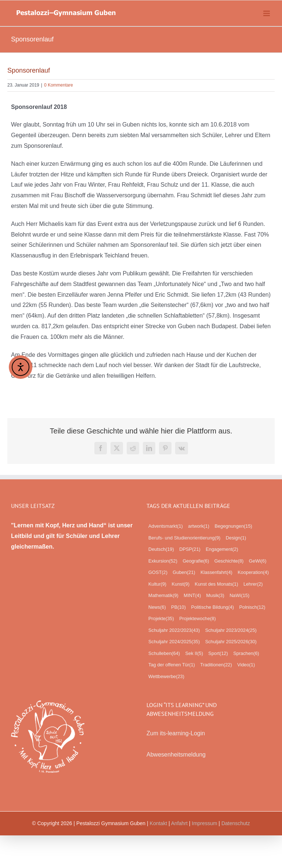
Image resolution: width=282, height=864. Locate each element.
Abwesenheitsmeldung (176, 754)
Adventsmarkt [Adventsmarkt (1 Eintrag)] (165, 526)
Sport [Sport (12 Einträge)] (218, 653)
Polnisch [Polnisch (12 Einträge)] (252, 607)
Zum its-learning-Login (176, 733)
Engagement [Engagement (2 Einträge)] (222, 549)
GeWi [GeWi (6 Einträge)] (258, 561)
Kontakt (158, 823)
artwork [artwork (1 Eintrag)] (198, 526)
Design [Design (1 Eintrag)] (236, 538)
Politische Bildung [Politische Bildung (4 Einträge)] (212, 607)
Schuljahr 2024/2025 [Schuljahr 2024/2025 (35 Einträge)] (174, 642)
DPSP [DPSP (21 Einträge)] (189, 549)
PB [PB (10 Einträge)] (178, 607)
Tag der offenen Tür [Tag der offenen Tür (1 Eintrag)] (171, 665)
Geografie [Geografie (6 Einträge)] (195, 561)
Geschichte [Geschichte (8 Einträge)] (229, 561)
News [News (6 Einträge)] (157, 607)
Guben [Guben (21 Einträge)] (184, 572)
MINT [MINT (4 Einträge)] (192, 595)
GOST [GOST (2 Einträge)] (157, 572)
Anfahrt (179, 823)
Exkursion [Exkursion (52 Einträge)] (162, 561)
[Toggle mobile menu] (267, 13)
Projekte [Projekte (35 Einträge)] (161, 619)
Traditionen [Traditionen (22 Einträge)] (216, 665)
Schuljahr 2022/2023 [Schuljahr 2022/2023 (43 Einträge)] (174, 630)
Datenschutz (235, 823)
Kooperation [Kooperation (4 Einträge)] (253, 572)
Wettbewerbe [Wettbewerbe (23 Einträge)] (166, 676)
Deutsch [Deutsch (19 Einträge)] (161, 549)
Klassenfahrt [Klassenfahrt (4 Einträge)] (216, 572)
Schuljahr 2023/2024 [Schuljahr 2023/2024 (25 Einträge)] (231, 630)
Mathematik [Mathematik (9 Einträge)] (163, 595)
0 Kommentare (58, 85)
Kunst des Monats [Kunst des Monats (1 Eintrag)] (216, 584)
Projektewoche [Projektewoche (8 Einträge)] (197, 619)
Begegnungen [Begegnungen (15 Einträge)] (233, 526)
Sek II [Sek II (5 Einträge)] (194, 653)
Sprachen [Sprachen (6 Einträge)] (246, 653)
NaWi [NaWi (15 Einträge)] (239, 595)
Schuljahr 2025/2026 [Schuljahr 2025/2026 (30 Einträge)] (231, 642)
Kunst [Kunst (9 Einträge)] (180, 584)
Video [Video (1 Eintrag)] (246, 665)
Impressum (204, 823)
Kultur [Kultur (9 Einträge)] (157, 584)
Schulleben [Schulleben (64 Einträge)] (164, 653)
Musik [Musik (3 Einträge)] (215, 595)
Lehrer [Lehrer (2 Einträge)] (253, 584)
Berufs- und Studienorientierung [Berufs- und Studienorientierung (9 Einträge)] (184, 538)
